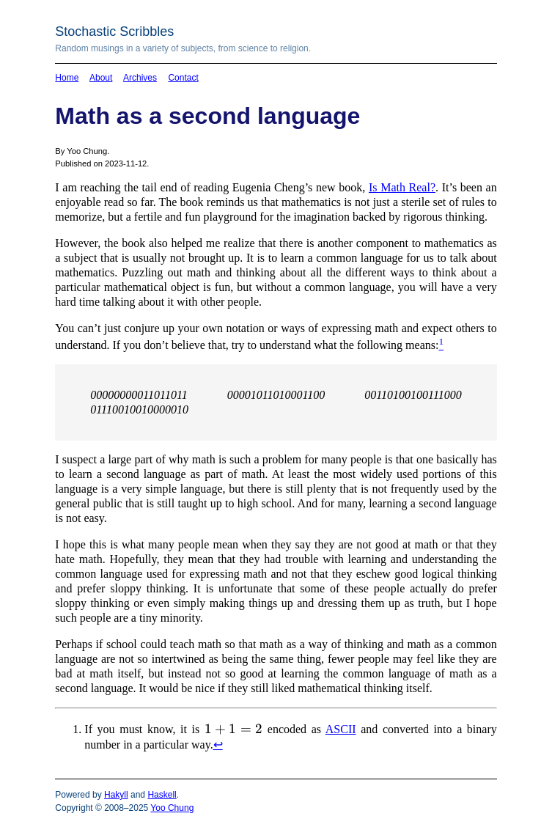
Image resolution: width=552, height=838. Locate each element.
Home (66, 78)
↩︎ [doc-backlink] (218, 744)
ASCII (340, 729)
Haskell (161, 795)
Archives (140, 78)
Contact (183, 78)
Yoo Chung (172, 808)
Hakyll (116, 795)
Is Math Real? (402, 187)
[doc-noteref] (441, 345)
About (100, 78)
